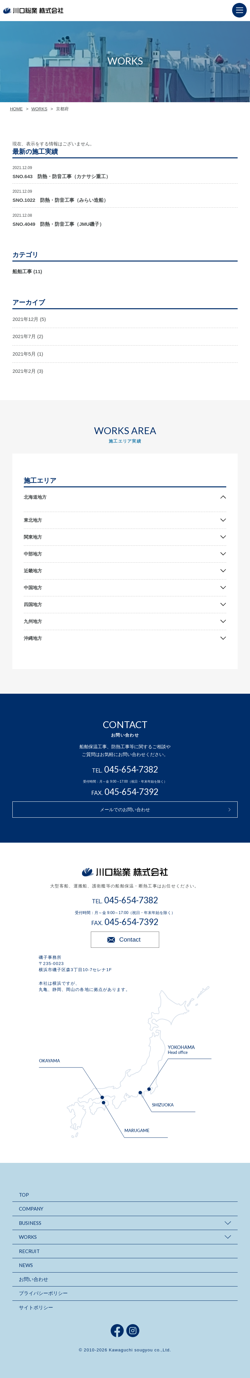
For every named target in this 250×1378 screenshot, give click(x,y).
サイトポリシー (36, 1307)
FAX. (125, 792)
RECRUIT (29, 1251)
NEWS (26, 1265)
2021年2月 (24, 371)
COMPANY (31, 1209)
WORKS (39, 108)
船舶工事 (22, 271)
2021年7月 (24, 336)
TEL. (125, 770)
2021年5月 (24, 354)
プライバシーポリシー (43, 1293)
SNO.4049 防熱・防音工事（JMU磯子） (58, 224)
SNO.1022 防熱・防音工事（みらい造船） (60, 200)
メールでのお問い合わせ (125, 809)
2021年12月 (25, 319)
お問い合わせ (33, 1279)
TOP (24, 1195)
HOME (16, 108)
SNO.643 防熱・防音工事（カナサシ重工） (61, 176)
